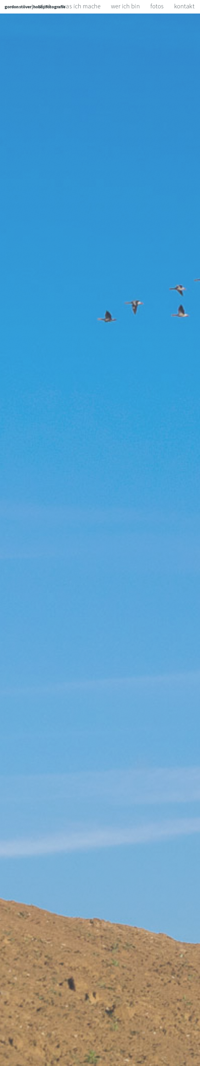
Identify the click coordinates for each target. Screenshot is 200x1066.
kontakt (184, 6)
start (44, 6)
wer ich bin (125, 6)
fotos (157, 6)
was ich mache (81, 6)
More (100, 568)
